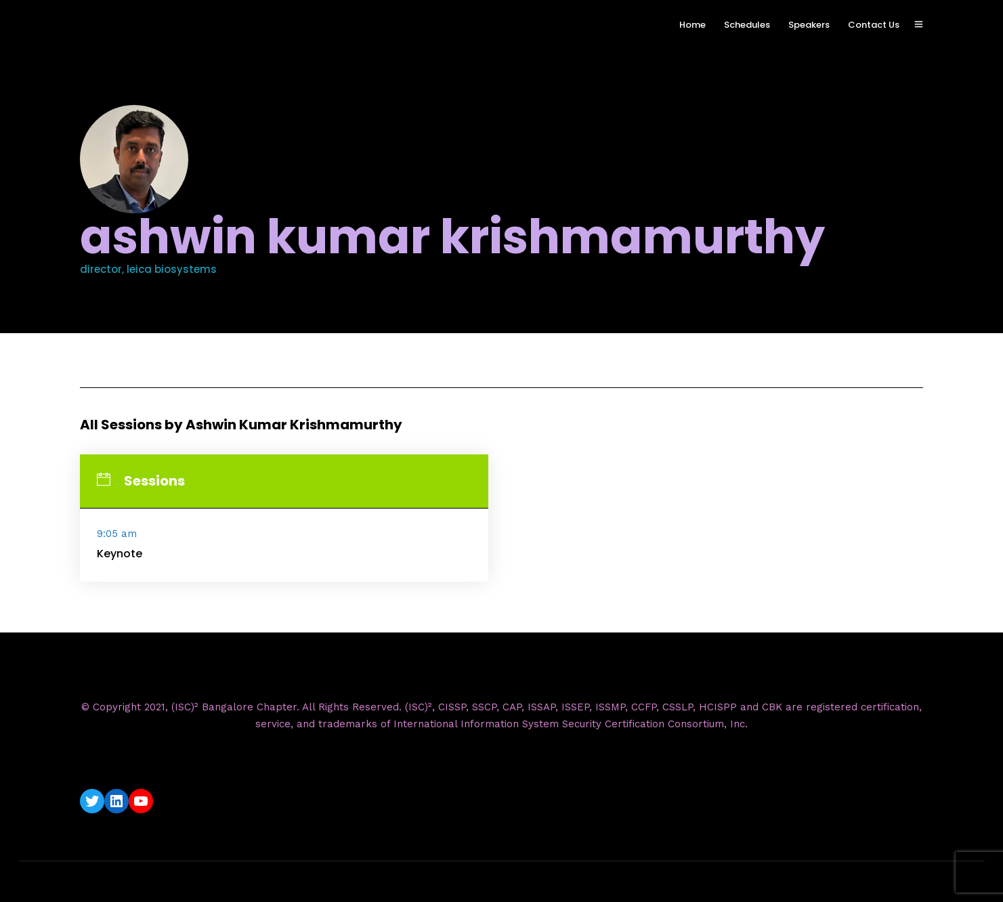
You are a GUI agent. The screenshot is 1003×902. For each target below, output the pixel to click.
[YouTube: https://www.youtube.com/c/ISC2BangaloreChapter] (141, 801)
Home (692, 24)
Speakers (809, 24)
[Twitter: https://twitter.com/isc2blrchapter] (92, 801)
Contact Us (873, 24)
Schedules (747, 24)
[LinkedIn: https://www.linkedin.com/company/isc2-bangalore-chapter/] (116, 801)
